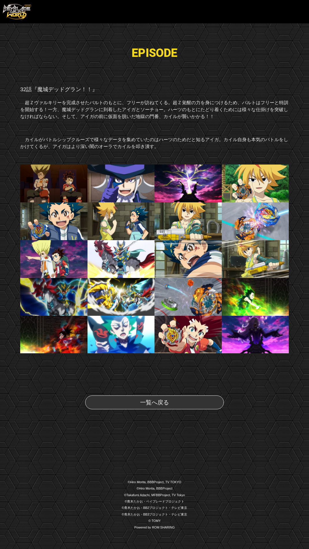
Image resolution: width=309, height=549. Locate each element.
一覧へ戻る (154, 402)
